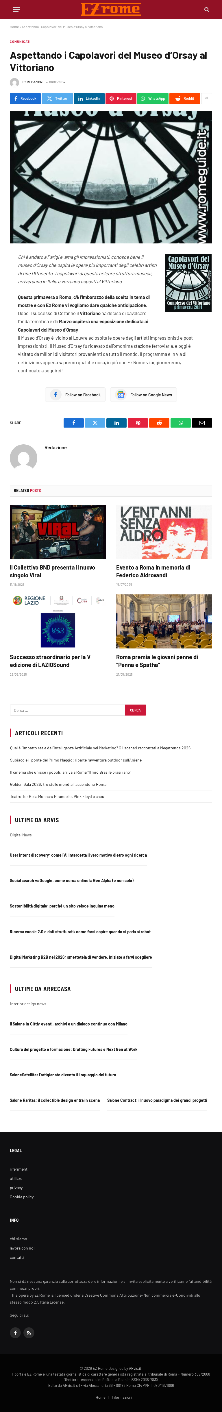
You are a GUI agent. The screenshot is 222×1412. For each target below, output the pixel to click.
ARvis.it (135, 1368)
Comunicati (20, 41)
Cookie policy (22, 1196)
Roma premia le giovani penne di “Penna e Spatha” (157, 660)
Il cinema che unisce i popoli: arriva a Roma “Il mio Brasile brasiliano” (70, 772)
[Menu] (16, 9)
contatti (17, 1257)
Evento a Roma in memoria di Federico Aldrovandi (153, 571)
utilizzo (16, 1178)
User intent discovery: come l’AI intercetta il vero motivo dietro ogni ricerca (78, 855)
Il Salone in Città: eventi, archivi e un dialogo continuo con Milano (68, 1023)
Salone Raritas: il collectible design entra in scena (55, 1100)
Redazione (36, 82)
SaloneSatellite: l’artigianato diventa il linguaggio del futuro (63, 1074)
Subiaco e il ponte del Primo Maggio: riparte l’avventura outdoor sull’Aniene (76, 759)
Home (14, 27)
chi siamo (18, 1238)
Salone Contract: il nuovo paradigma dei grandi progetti (157, 1100)
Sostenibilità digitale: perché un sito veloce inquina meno (62, 905)
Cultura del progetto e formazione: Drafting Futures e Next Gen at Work (73, 1049)
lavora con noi (22, 1247)
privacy (16, 1187)
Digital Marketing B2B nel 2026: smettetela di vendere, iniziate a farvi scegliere (81, 957)
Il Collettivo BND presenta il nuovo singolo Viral (52, 571)
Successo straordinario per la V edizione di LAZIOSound (50, 660)
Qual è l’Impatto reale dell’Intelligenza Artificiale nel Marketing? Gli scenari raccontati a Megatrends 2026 (100, 747)
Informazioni (122, 1397)
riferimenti (19, 1169)
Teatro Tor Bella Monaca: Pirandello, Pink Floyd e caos (57, 796)
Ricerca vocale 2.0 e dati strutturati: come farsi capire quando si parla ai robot (80, 931)
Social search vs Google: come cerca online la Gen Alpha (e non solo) (72, 880)
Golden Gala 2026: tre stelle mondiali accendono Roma (58, 784)
